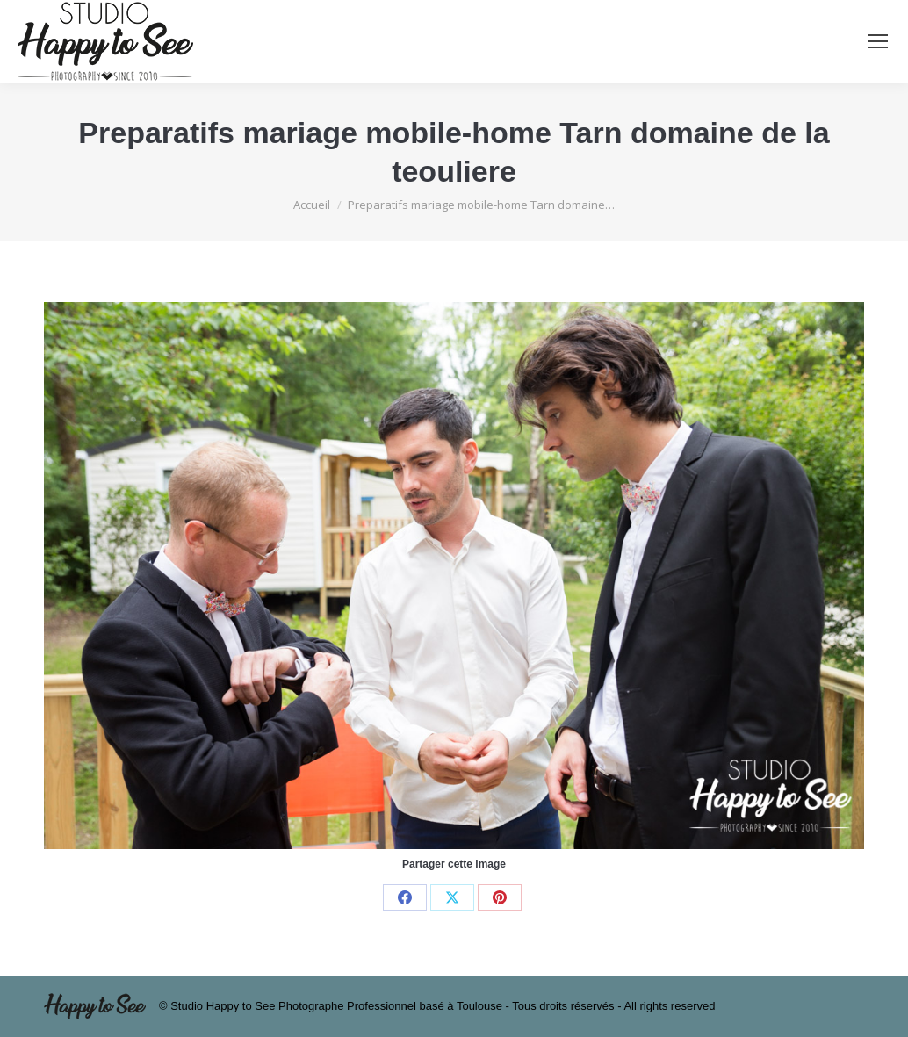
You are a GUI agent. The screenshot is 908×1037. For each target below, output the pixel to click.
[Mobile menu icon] (878, 41)
